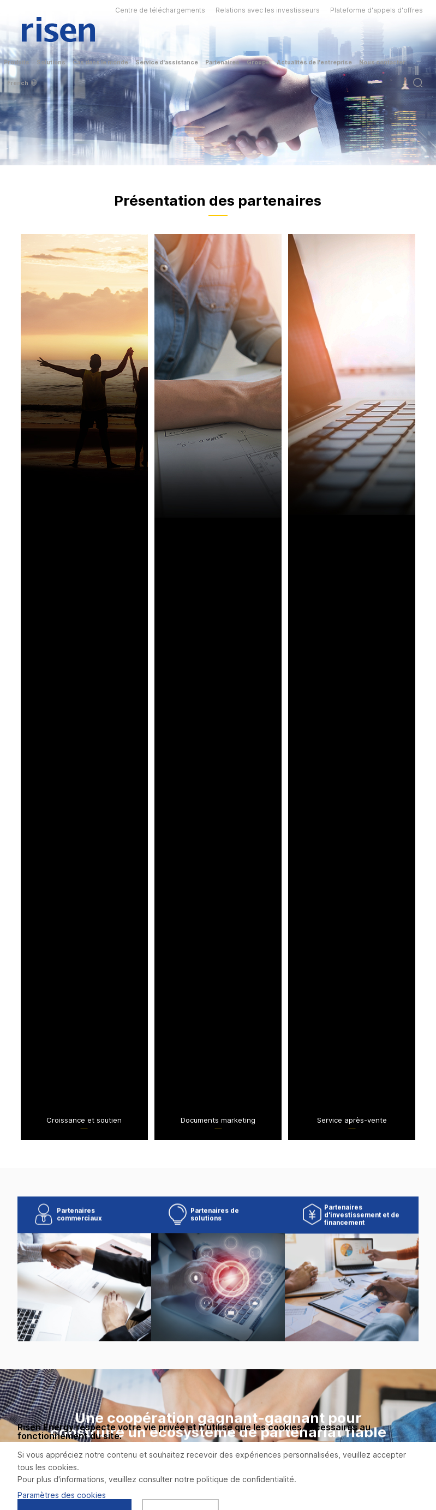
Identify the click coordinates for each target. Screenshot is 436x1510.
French (22, 83)
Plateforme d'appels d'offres (376, 10)
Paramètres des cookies (61, 1495)
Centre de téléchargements (160, 10)
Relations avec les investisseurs (268, 10)
